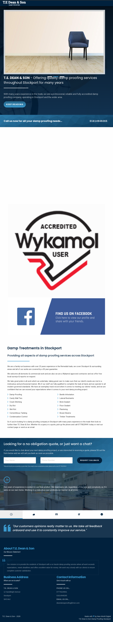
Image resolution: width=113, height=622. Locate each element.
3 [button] (62, 76)
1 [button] (49, 76)
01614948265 (98, 121)
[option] (56, 42)
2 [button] (55, 76)
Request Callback (89, 460)
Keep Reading (14, 104)
